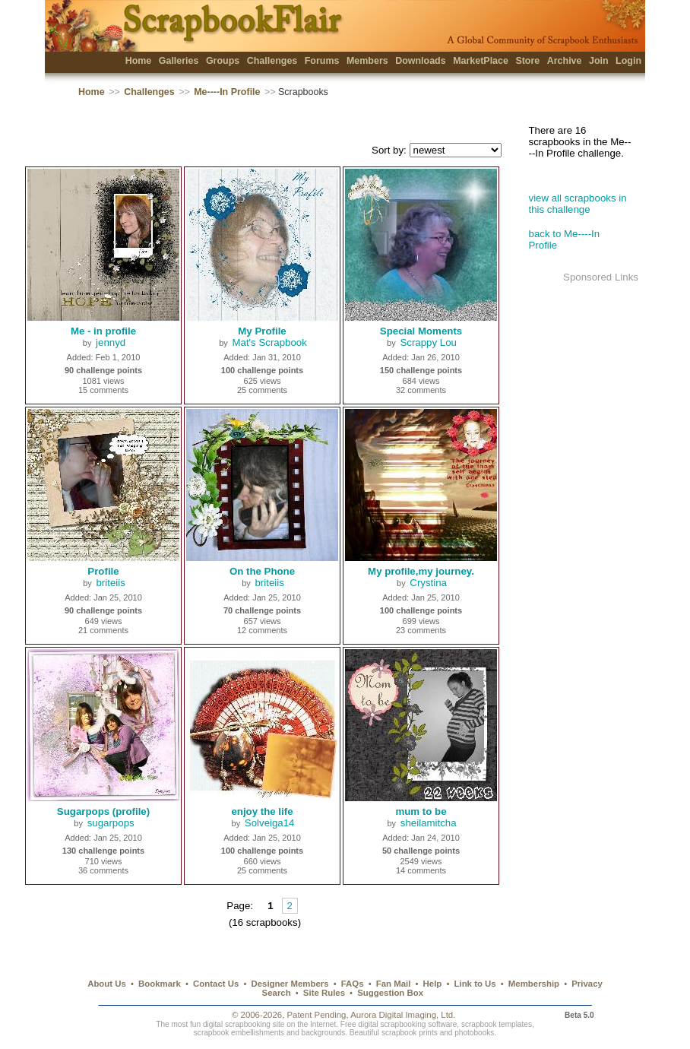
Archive (564, 60)
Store (527, 60)
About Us (106, 983)
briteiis (110, 582)
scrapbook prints (409, 1032)
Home (138, 60)
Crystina (428, 582)
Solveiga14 (270, 823)
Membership (533, 983)
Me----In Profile (227, 92)
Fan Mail (393, 983)
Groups (222, 60)
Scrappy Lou (428, 342)
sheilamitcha (428, 823)
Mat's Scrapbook (269, 342)
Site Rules (324, 992)
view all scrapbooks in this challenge (578, 203)
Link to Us (475, 983)
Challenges (272, 60)
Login (628, 60)
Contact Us (216, 983)
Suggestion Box (390, 992)
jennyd (110, 342)
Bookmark (159, 983)
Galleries (179, 60)
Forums (322, 60)
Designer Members (289, 983)
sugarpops (111, 823)
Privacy (587, 983)
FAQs (352, 983)
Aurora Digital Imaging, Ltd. (402, 1014)
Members (367, 60)
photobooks (474, 1032)
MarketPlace (480, 60)
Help (432, 983)
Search (276, 992)
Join (599, 60)
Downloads (420, 60)
